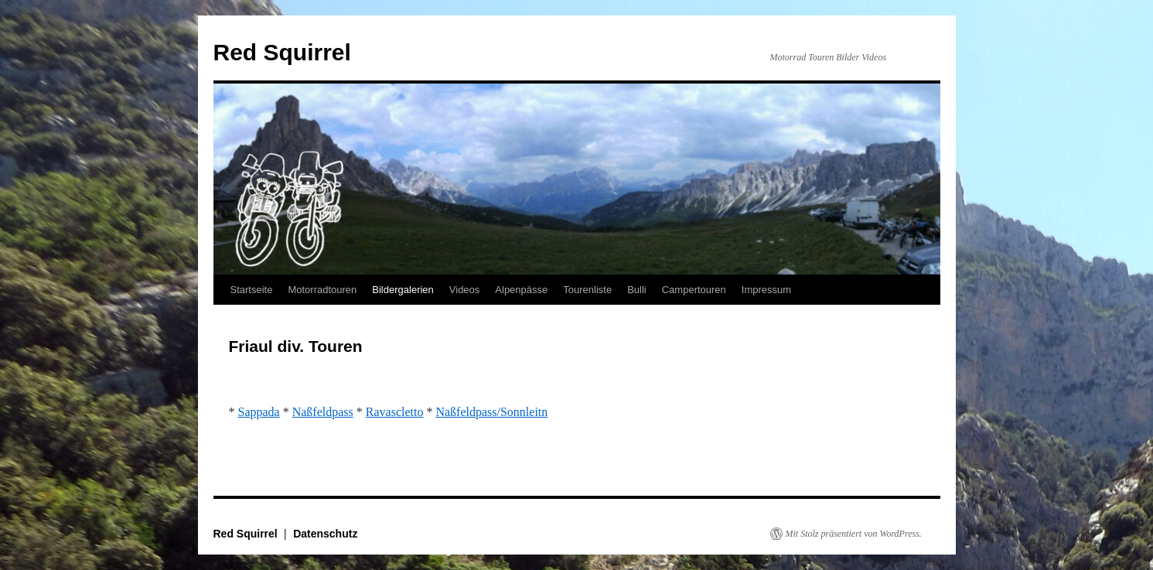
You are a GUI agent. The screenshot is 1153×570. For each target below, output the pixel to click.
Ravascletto (395, 411)
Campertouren (694, 289)
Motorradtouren (322, 289)
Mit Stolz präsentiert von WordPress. (854, 533)
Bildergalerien (403, 289)
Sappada (259, 411)
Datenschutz (325, 533)
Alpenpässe (521, 289)
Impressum (766, 289)
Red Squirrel (282, 52)
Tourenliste (587, 289)
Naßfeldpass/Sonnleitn (491, 411)
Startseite (251, 289)
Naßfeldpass (322, 411)
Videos (464, 289)
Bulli (636, 289)
